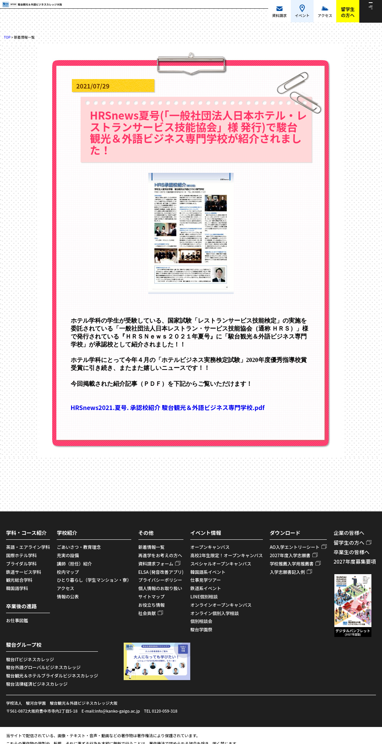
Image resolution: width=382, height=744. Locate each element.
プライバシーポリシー (160, 580)
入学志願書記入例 (287, 572)
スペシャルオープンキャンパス (220, 564)
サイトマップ (151, 596)
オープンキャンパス (210, 547)
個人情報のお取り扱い (160, 588)
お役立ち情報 (151, 605)
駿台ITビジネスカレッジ (30, 659)
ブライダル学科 (21, 564)
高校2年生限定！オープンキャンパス (226, 555)
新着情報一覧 (151, 547)
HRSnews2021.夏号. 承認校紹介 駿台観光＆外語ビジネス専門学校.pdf (168, 407)
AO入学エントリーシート (295, 547)
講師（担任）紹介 (74, 564)
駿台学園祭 (201, 629)
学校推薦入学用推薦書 (292, 564)
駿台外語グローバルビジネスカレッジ (43, 667)
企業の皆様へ (349, 532)
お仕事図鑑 (17, 620)
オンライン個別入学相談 (214, 613)
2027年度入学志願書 (290, 555)
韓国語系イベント (207, 572)
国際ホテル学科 (21, 555)
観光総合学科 (19, 580)
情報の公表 (68, 596)
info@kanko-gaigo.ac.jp (117, 711)
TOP (7, 37)
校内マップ (68, 572)
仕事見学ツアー (205, 580)
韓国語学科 (17, 588)
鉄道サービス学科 (23, 572)
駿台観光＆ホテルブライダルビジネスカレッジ (52, 676)
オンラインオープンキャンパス (221, 605)
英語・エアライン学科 (28, 547)
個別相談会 (201, 621)
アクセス (65, 588)
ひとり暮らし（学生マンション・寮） (94, 580)
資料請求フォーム (156, 564)
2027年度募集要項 (355, 561)
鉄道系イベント (205, 588)
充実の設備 (68, 555)
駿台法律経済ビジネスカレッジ (37, 684)
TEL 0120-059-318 (160, 711)
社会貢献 (147, 613)
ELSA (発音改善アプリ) (161, 572)
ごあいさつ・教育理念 (79, 547)
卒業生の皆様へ (352, 552)
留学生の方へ (349, 542)
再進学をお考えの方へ (160, 555)
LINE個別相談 (203, 596)
